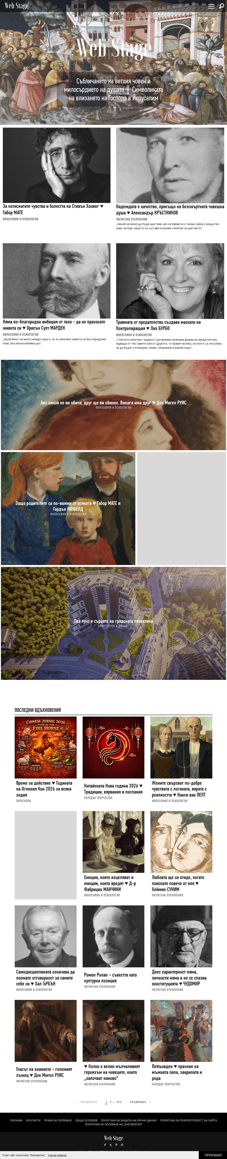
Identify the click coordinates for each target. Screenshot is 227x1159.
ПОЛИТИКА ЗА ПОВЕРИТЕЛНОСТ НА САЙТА (188, 1120)
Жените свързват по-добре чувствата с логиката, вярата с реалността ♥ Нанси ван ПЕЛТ (179, 789)
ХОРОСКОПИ (23, 801)
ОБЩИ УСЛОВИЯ (86, 1120)
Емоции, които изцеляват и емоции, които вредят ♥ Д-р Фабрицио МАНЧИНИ (110, 883)
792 (119, 1101)
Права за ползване (58, 1120)
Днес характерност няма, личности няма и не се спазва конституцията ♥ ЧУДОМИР (179, 978)
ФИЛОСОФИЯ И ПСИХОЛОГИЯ (21, 219)
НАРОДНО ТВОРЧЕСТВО (98, 798)
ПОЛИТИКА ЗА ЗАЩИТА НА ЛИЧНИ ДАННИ (129, 1120)
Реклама (16, 1120)
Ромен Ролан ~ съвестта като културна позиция (110, 978)
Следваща (140, 1101)
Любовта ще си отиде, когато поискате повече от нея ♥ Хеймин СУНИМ (178, 883)
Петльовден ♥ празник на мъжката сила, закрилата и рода (177, 1072)
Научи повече (57, 1155)
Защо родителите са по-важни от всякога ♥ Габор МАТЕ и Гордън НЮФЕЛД (68, 506)
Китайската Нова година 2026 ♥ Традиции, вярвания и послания (113, 789)
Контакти (33, 1120)
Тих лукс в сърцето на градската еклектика (113, 621)
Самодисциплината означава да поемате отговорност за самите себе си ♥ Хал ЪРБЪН (45, 978)
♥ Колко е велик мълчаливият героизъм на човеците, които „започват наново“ (112, 1072)
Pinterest (116, 1145)
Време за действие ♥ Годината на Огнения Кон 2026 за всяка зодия (44, 789)
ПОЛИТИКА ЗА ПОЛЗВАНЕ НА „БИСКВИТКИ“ (113, 1124)
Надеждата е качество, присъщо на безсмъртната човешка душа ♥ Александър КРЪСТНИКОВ (170, 209)
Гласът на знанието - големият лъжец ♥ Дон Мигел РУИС (44, 1072)
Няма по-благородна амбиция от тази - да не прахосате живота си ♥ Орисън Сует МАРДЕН (54, 325)
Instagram (122, 1145)
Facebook (105, 1145)
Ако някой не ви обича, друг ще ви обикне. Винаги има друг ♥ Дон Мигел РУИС (113, 402)
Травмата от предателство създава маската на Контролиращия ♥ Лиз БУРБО (158, 325)
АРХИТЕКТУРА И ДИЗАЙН (113, 626)
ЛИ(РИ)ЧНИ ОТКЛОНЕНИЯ (131, 219)
